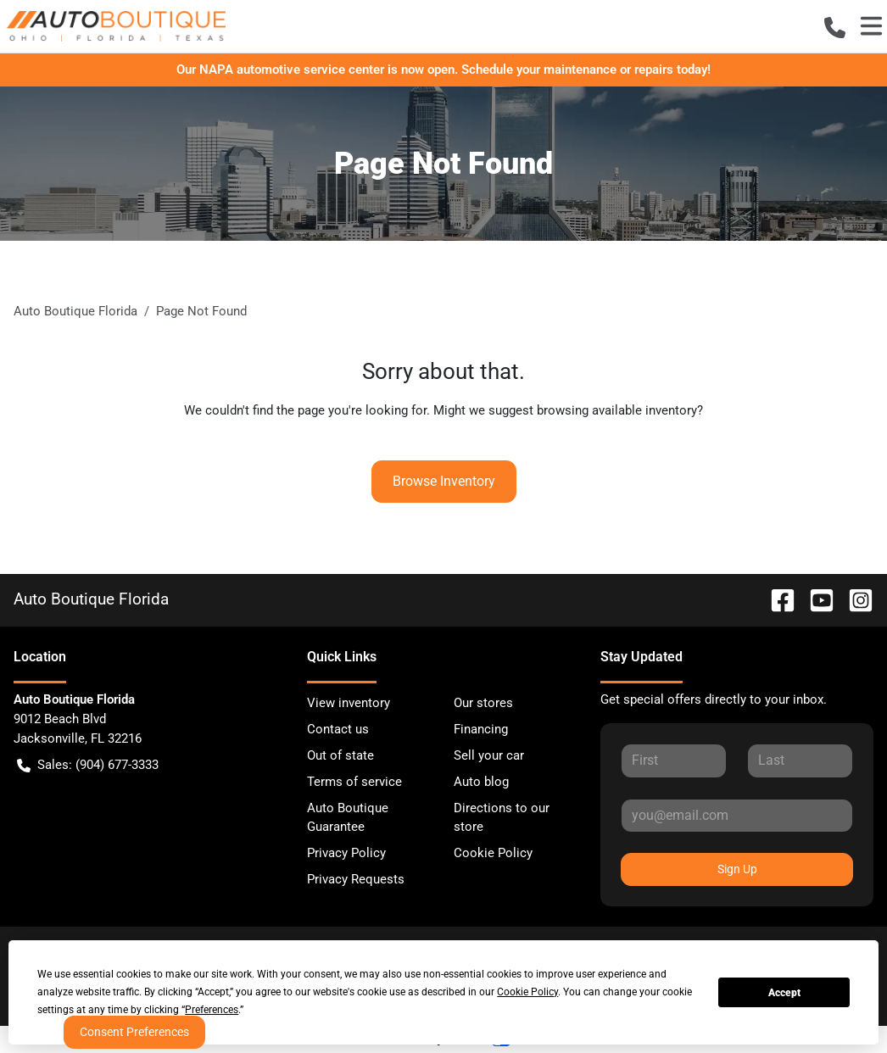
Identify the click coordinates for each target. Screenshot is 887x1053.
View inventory (348, 702)
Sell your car (489, 755)
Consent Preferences (134, 1032)
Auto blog (481, 781)
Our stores (483, 702)
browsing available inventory (617, 410)
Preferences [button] (211, 1010)
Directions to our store (501, 817)
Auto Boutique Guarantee (347, 817)
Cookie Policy (493, 853)
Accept (784, 993)
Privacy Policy (346, 853)
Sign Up (737, 869)
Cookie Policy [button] (527, 992)
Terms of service (354, 781)
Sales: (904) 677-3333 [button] (88, 765)
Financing (481, 729)
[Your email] (737, 816)
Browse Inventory (444, 481)
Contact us (338, 729)
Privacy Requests (355, 879)
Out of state (340, 755)
